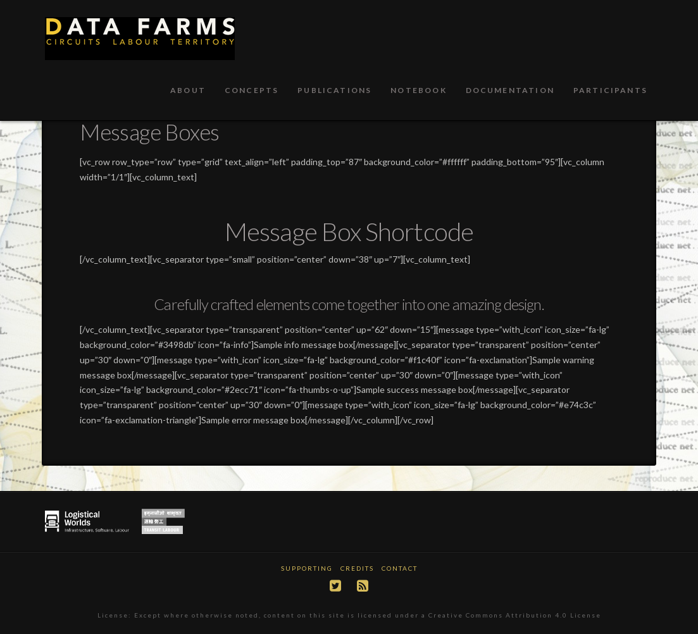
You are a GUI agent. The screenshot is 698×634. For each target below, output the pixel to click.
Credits (357, 568)
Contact (400, 568)
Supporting (307, 568)
